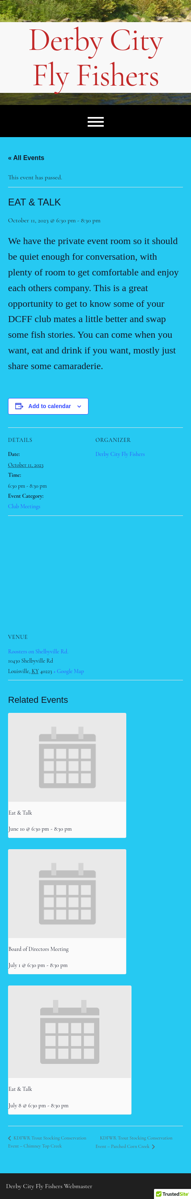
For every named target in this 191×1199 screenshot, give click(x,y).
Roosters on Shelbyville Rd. (38, 651)
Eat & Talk (20, 812)
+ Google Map (68, 671)
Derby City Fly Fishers (96, 57)
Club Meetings (24, 506)
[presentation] (67, 757)
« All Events (26, 157)
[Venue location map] (95, 573)
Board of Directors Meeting (38, 949)
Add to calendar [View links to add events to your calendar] (50, 406)
